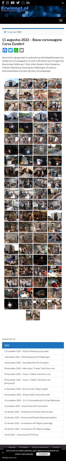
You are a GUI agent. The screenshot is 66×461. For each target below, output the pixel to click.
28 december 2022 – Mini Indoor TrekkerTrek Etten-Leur (29, 368)
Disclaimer (23, 447)
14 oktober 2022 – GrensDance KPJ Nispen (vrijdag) (27, 429)
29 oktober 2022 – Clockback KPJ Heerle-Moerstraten (28, 412)
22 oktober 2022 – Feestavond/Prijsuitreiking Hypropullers (30, 417)
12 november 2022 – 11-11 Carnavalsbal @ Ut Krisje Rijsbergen (32, 400)
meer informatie (27, 454)
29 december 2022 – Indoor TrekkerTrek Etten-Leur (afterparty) (27, 381)
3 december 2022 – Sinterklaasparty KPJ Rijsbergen (27, 357)
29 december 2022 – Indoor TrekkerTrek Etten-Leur (27, 374)
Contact (56, 447)
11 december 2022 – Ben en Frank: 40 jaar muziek (26, 389)
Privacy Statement (40, 447)
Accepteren (43, 454)
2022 (19, 32)
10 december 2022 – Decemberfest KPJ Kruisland (26, 363)
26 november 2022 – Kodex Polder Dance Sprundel (27, 394)
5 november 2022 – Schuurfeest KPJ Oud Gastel (25, 406)
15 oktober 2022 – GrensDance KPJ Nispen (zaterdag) (28, 423)
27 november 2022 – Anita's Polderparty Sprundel (26, 351)
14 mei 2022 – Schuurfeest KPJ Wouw (21, 435)
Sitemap (12, 447)
